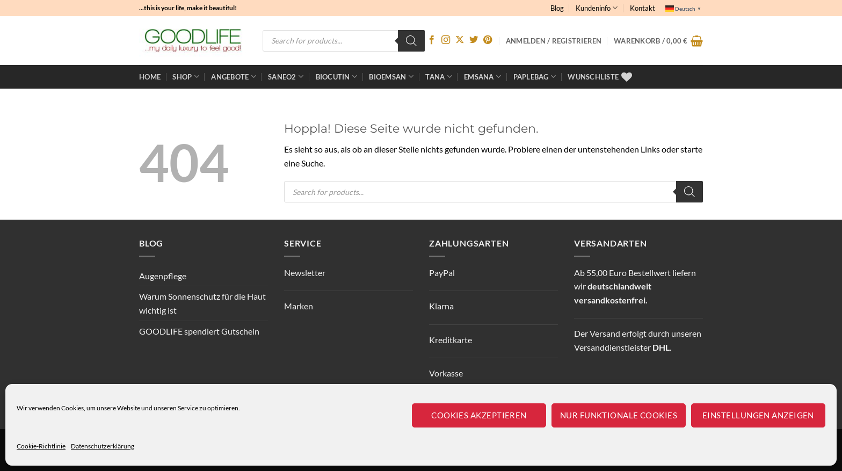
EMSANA (482, 76)
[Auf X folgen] (459, 40)
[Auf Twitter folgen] (473, 40)
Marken (298, 306)
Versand (605, 333)
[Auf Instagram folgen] (445, 40)
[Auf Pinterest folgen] (487, 40)
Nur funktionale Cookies (618, 415)
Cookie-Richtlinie (41, 446)
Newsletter (304, 272)
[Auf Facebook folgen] (431, 40)
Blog (557, 8)
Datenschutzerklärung (102, 446)
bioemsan (391, 76)
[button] (658, 41)
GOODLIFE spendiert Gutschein (199, 331)
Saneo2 (285, 76)
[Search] (411, 41)
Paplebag (534, 76)
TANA (438, 76)
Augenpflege (162, 276)
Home (150, 77)
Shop (185, 76)
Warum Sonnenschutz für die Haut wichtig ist (202, 303)
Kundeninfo (597, 8)
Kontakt (642, 8)
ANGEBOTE (233, 76)
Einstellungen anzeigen (758, 415)
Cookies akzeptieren (479, 415)
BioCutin (337, 76)
